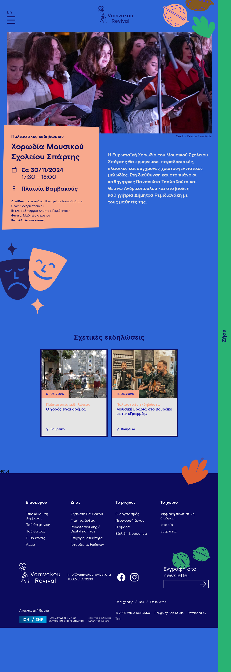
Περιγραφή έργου (130, 520)
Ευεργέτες (168, 531)
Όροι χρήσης (124, 602)
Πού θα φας (36, 531)
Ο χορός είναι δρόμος (66, 409)
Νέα (141, 602)
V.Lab (30, 544)
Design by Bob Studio (169, 613)
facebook (121, 577)
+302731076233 (80, 579)
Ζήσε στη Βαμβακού (87, 514)
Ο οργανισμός (127, 514)
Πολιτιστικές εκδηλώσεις (37, 136)
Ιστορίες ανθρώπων (87, 544)
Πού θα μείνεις (38, 525)
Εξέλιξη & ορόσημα (131, 533)
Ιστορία (166, 525)
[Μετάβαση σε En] (11, 12)
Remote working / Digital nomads (85, 529)
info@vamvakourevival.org (89, 574)
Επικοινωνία (158, 602)
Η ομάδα (123, 527)
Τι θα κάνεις (35, 538)
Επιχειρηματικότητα (87, 538)
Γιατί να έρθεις (83, 520)
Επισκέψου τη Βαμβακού (37, 516)
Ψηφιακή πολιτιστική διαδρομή (177, 516)
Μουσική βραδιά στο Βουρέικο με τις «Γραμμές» (144, 412)
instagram (134, 577)
